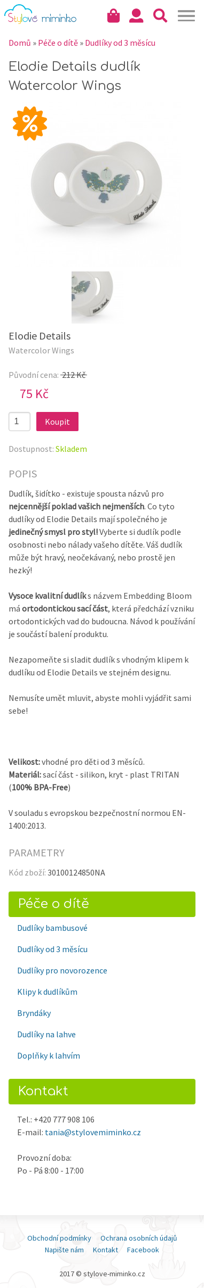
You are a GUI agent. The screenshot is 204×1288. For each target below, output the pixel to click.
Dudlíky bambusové (52, 927)
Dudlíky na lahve (46, 1034)
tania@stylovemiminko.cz (93, 1132)
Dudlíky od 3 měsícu (52, 949)
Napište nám (64, 1249)
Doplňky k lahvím (48, 1055)
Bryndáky (34, 1013)
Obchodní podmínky (59, 1238)
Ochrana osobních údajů (138, 1238)
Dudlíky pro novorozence (62, 970)
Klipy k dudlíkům (47, 991)
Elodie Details (39, 335)
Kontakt (105, 1249)
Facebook (143, 1249)
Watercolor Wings (41, 350)
